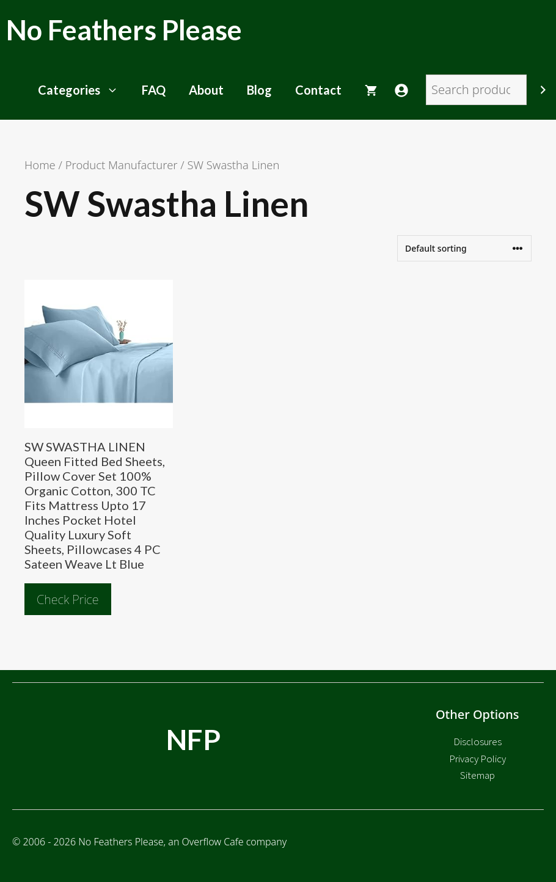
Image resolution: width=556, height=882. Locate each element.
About (206, 89)
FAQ (154, 89)
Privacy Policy (477, 758)
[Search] (543, 90)
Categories (84, 90)
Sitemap (477, 775)
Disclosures (477, 741)
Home (40, 164)
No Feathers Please (124, 29)
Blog (259, 89)
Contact (318, 89)
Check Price (68, 599)
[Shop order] (464, 248)
